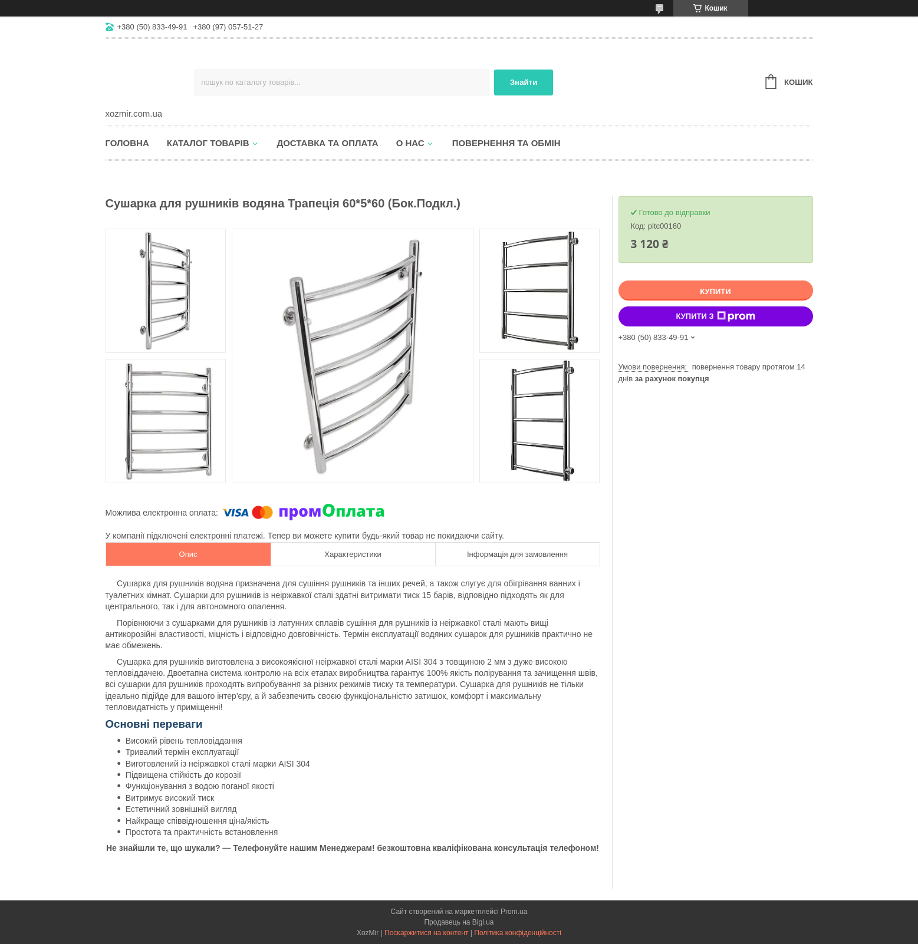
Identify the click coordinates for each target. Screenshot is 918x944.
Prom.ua (514, 911)
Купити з (715, 316)
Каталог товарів (208, 142)
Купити (715, 291)
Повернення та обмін (506, 142)
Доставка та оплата (328, 142)
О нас (410, 142)
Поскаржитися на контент (426, 933)
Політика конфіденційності (517, 933)
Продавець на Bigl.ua (458, 922)
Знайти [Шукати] (524, 82)
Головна (127, 142)
